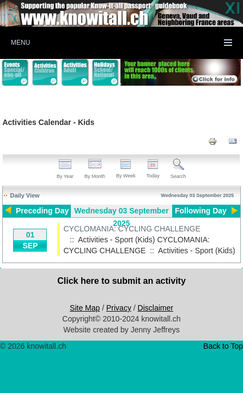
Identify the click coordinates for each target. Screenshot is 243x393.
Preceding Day (42, 210)
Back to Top (223, 346)
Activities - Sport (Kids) (196, 250)
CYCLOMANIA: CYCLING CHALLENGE (131, 228)
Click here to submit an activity (121, 280)
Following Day (201, 210)
